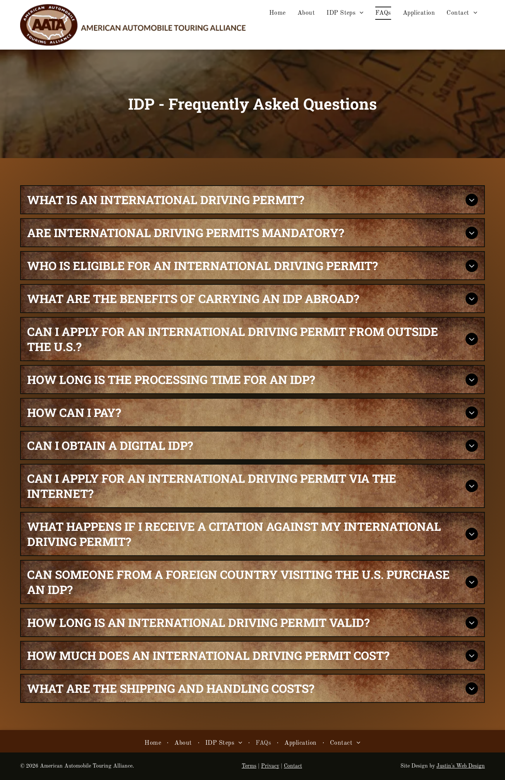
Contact (293, 766)
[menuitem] (277, 13)
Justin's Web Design (460, 766)
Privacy (270, 766)
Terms (249, 766)
